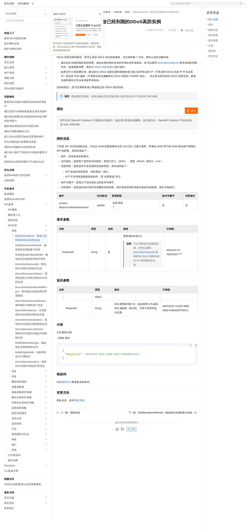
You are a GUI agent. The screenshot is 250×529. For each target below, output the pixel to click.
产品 (45, 5)
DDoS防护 (23, 14)
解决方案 (56, 5)
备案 (210, 5)
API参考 (106, 23)
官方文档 (9, 14)
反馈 (131, 441)
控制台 (219, 5)
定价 (75, 5)
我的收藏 (189, 41)
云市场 (85, 5)
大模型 (36, 5)
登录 (240, 5)
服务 (103, 5)
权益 (67, 5)
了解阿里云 (115, 5)
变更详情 (79, 412)
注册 (227, 5)
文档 (203, 5)
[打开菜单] (5, 5)
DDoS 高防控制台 (105, 78)
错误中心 (67, 393)
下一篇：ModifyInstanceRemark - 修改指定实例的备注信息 (162, 424)
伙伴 (94, 5)
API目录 (117, 23)
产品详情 (172, 41)
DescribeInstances (168, 74)
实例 (127, 23)
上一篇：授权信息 (68, 424)
